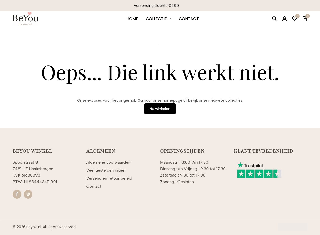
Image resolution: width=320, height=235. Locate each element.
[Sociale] (17, 194)
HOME (132, 19)
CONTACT (189, 19)
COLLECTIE (156, 19)
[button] (295, 19)
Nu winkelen (160, 108)
